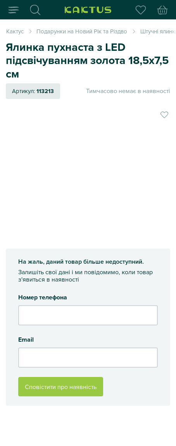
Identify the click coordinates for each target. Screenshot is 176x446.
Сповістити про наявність (61, 386)
